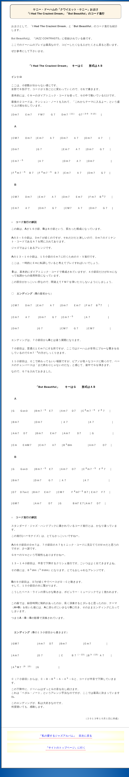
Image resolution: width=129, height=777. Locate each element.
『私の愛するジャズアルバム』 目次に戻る (65, 735)
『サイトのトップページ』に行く (65, 747)
